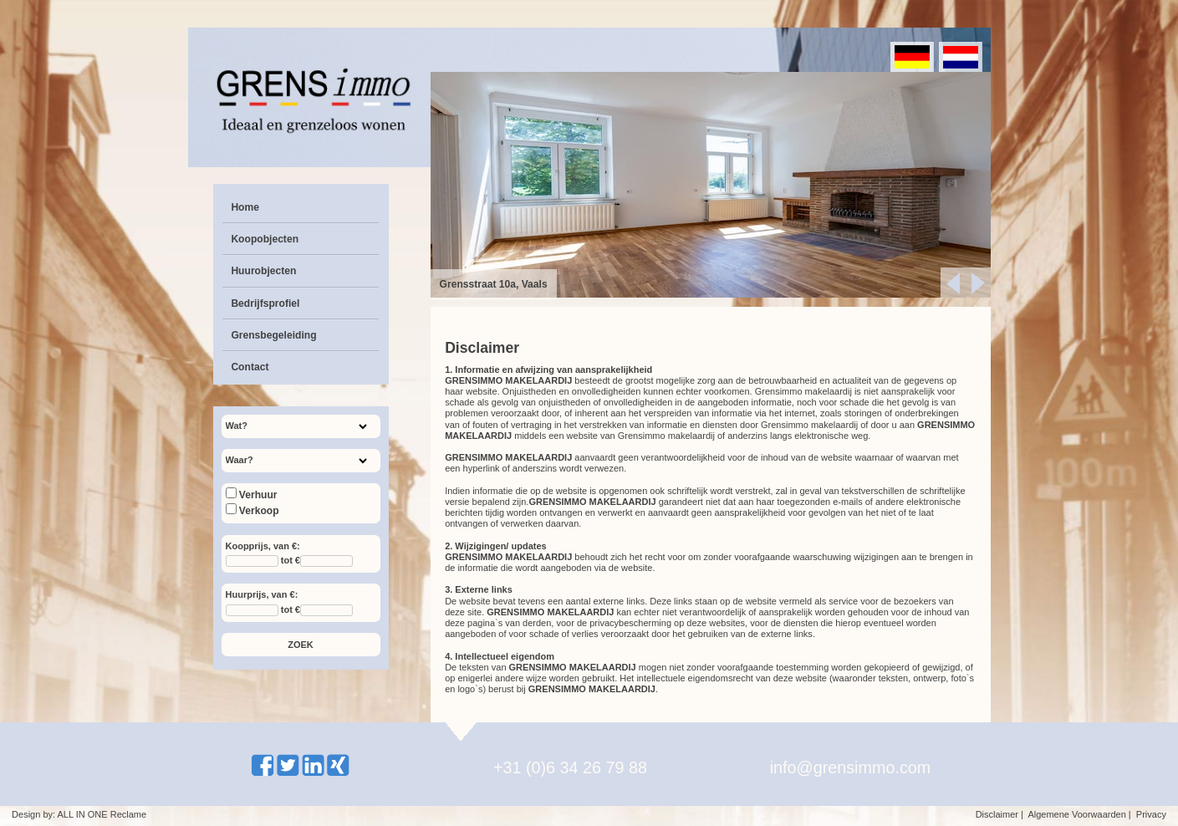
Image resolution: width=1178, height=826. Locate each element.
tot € (290, 561)
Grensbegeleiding (273, 335)
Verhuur (252, 495)
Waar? (239, 460)
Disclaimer (997, 814)
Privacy (1151, 814)
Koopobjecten (264, 239)
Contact (249, 367)
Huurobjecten (263, 271)
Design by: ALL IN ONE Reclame (79, 814)
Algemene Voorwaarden (1076, 814)
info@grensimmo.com (850, 767)
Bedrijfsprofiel (265, 303)
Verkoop (252, 511)
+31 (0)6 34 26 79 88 (570, 767)
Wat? (236, 426)
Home (245, 207)
